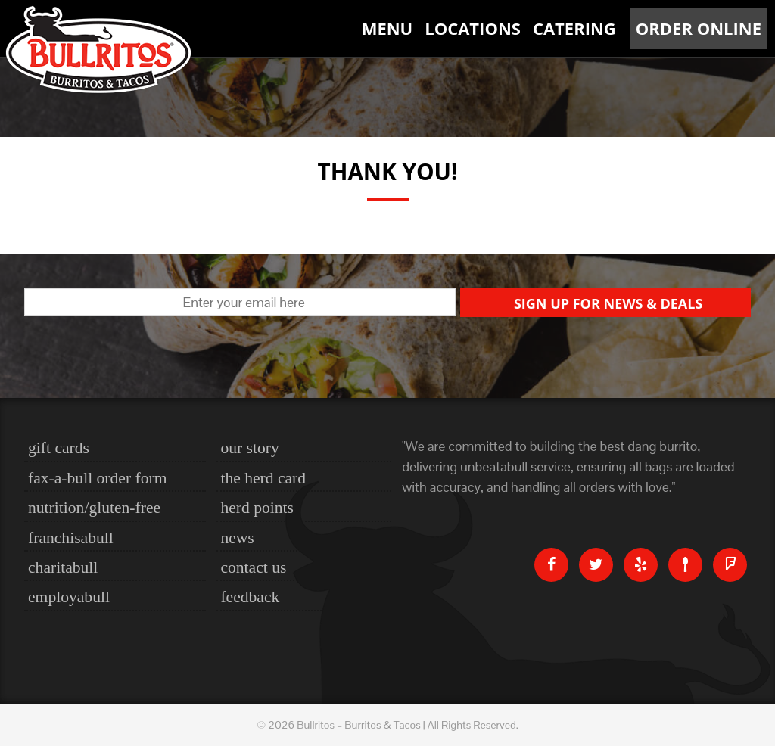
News (237, 538)
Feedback (249, 597)
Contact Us (253, 567)
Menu (387, 28)
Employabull (69, 597)
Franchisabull (71, 538)
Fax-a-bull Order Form (97, 478)
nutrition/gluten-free (94, 508)
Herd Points (257, 508)
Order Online (698, 28)
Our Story (249, 448)
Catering (574, 28)
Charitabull (63, 567)
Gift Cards (58, 448)
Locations (473, 28)
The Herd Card (263, 478)
